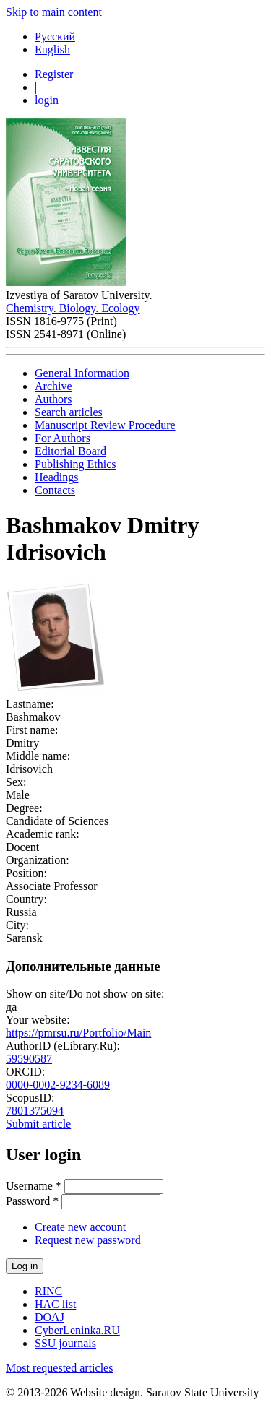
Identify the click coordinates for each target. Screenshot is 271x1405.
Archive (53, 386)
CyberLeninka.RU (77, 1330)
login (47, 100)
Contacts (55, 490)
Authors (53, 399)
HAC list (55, 1304)
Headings (56, 477)
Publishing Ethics (75, 464)
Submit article (38, 1123)
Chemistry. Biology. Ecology (72, 308)
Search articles (69, 412)
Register (54, 74)
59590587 (29, 1058)
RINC (48, 1291)
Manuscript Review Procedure (105, 425)
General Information (82, 373)
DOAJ (49, 1317)
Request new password (88, 1240)
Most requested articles (59, 1368)
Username (33, 1186)
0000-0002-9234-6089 (58, 1084)
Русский (55, 36)
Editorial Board (70, 451)
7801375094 (35, 1110)
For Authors (62, 438)
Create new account (80, 1227)
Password (32, 1201)
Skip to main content (54, 12)
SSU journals (65, 1343)
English (52, 49)
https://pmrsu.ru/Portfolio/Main (78, 1032)
